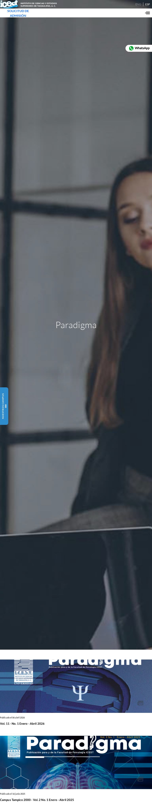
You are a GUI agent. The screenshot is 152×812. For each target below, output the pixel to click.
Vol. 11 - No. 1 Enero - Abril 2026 (22, 723)
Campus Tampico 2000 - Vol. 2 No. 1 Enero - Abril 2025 (37, 800)
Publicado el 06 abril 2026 (12, 717)
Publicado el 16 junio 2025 (12, 793)
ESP (141, 7)
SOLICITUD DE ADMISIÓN (22, 21)
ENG (132, 7)
